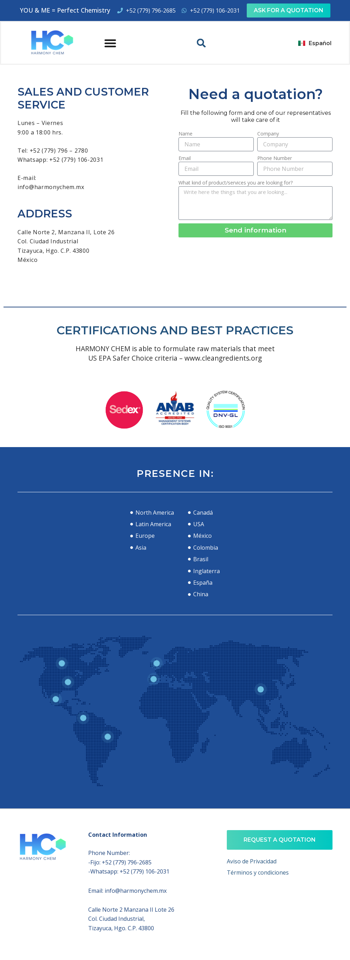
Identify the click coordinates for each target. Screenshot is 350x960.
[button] (110, 43)
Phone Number (274, 158)
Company (268, 133)
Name (185, 133)
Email (184, 158)
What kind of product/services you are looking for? (235, 182)
